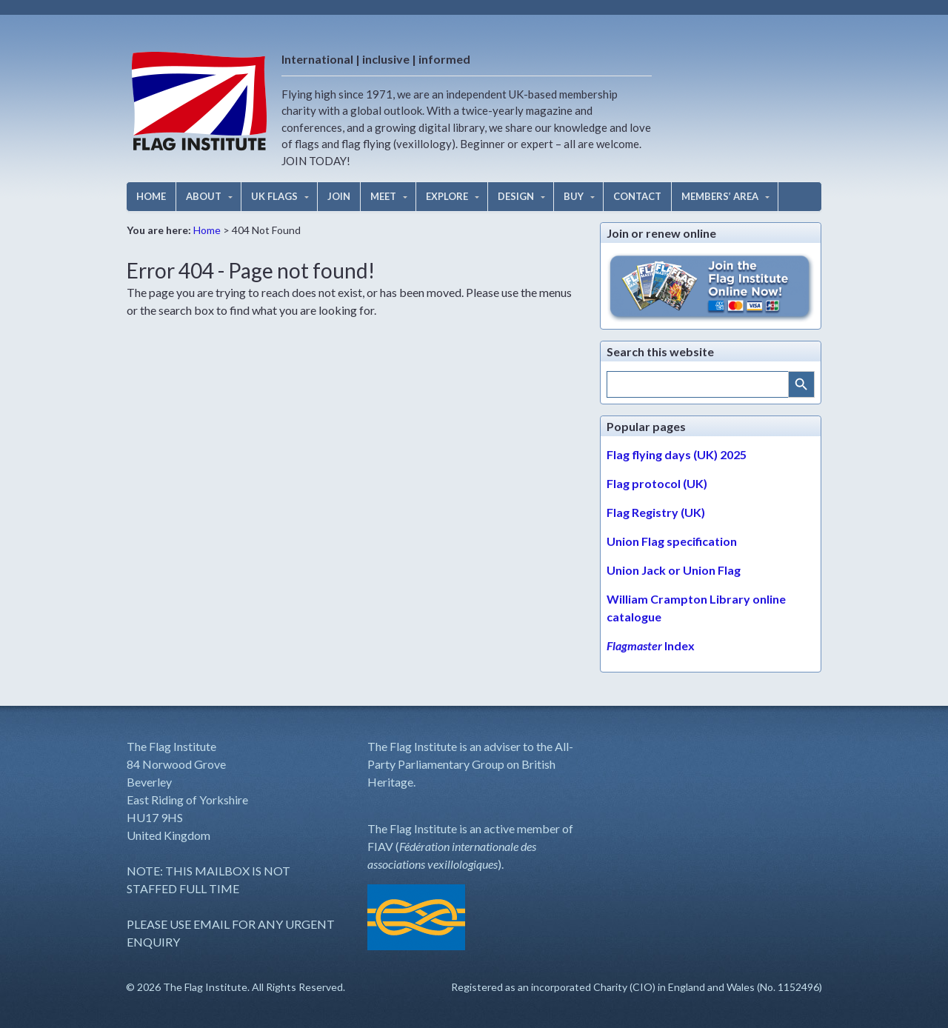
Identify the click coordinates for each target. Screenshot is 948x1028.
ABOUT (203, 196)
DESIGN (516, 196)
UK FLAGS (274, 196)
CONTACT (637, 196)
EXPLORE (447, 196)
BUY (574, 196)
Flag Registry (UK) (656, 512)
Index (651, 645)
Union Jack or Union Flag (674, 570)
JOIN (338, 196)
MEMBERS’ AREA (719, 196)
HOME (151, 196)
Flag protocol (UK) (657, 483)
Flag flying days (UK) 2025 (677, 454)
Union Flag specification (672, 541)
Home (207, 230)
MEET (383, 196)
